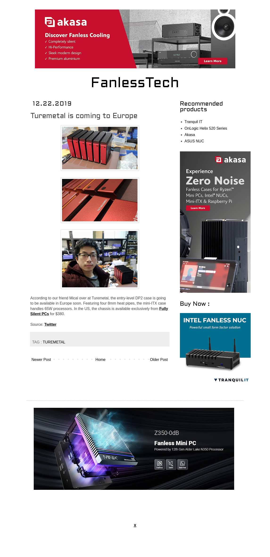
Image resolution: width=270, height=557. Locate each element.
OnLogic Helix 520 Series (206, 128)
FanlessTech (135, 83)
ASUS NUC (194, 141)
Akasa (190, 135)
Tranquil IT (194, 122)
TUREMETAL (54, 342)
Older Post (159, 360)
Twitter (50, 324)
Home (101, 360)
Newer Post (41, 360)
